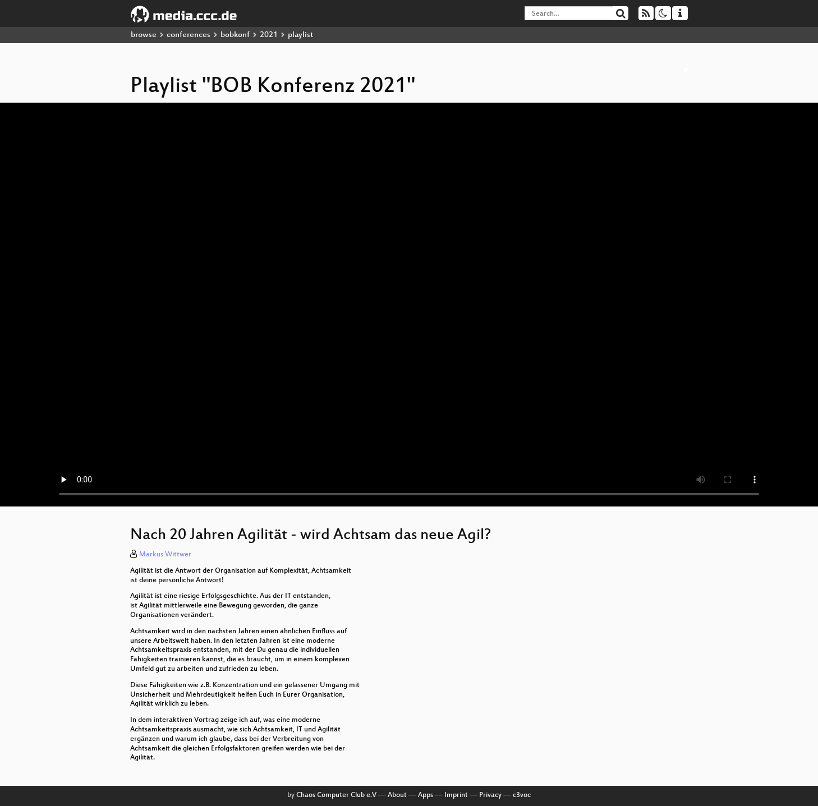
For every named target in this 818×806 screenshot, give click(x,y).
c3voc (522, 795)
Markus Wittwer (165, 555)
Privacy (490, 795)
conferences (188, 35)
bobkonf (235, 35)
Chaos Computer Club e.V (336, 795)
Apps (425, 795)
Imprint (456, 795)
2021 (269, 35)
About (397, 795)
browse (144, 35)
